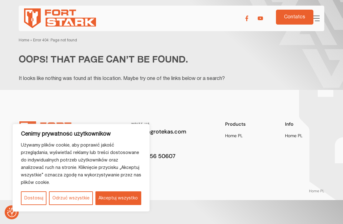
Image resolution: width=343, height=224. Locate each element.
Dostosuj (33, 198)
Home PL (234, 135)
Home (24, 40)
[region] (81, 168)
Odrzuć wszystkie (70, 198)
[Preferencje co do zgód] (12, 212)
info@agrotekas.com (158, 131)
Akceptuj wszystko (118, 198)
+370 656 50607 (153, 156)
